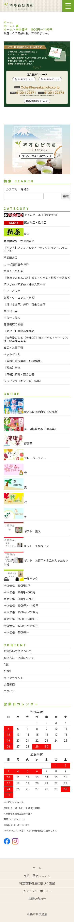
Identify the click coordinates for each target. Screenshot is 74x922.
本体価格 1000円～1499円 (34, 29)
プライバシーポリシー (37, 891)
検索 (66, 196)
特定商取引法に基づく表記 (37, 883)
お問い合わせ (37, 899)
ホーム (8, 22)
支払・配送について (37, 876)
